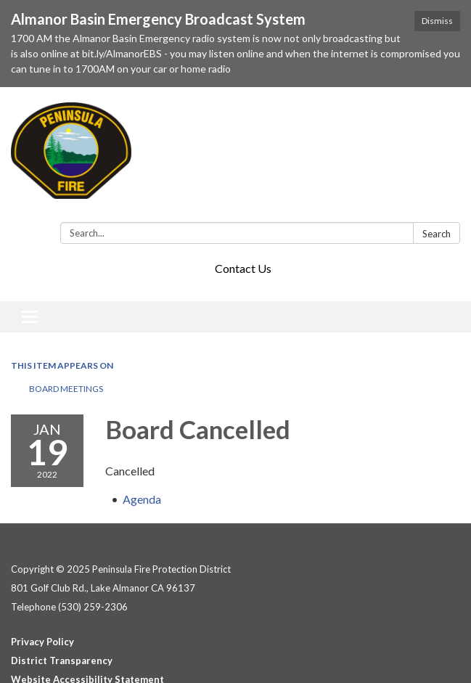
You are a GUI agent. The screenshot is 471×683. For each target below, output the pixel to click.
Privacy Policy (42, 641)
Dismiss (437, 20)
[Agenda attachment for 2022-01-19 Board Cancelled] (142, 499)
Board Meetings (66, 388)
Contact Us (243, 268)
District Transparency (61, 660)
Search (436, 234)
